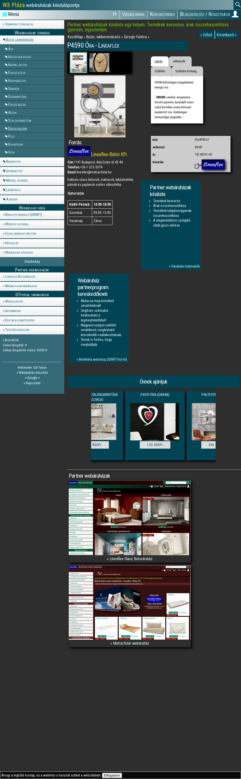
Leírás (158, 61)
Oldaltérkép (32, 262)
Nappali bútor (17, 65)
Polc (11, 136)
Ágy (10, 49)
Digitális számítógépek (19, 320)
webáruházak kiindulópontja (40, 4)
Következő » (227, 34)
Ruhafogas (15, 144)
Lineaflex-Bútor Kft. (109, 154)
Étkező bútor (16, 73)
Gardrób (13, 88)
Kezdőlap (75, 36)
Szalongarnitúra (19, 120)
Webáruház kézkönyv (19, 252)
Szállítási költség (186, 71)
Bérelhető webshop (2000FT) (23, 215)
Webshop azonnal (17, 224)
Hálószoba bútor (19, 57)
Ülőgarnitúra (17, 96)
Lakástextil (13, 190)
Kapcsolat (11, 243)
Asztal (12, 112)
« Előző (206, 34)
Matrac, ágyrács (17, 180)
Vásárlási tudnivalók (19, 24)
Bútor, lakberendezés (19, 39)
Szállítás (160, 71)
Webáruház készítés (33, 372)
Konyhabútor (17, 80)
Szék (11, 152)
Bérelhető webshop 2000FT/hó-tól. (103, 359)
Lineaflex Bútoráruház (20, 276)
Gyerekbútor (14, 171)
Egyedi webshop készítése (20, 233)
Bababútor (13, 161)
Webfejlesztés (14, 301)
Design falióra (17, 128)
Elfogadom (112, 775)
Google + (33, 378)
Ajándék (11, 199)
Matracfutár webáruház (21, 286)
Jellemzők (179, 61)
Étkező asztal (17, 104)
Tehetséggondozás (17, 330)
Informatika (13, 311)
